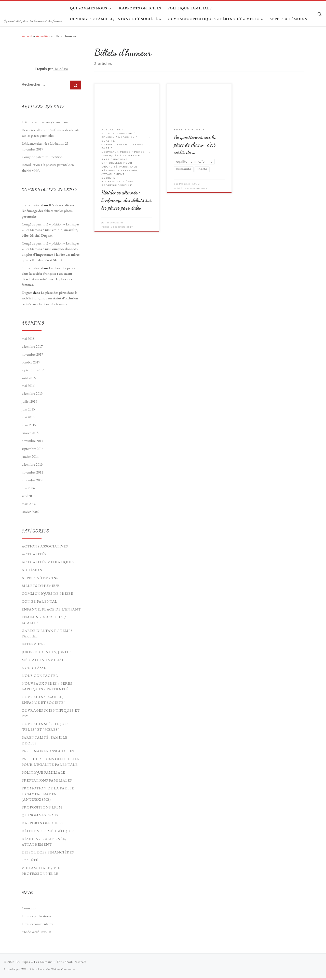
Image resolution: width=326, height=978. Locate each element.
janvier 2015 (30, 433)
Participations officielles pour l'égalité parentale (50, 762)
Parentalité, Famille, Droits (45, 740)
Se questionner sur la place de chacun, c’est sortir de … (194, 145)
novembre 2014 (32, 440)
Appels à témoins (40, 577)
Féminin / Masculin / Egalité (44, 620)
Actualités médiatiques (48, 562)
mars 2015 (29, 425)
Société (30, 860)
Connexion (29, 908)
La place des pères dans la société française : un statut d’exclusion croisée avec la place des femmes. (50, 298)
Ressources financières (48, 852)
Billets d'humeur (41, 585)
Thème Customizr (63, 969)
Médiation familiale (44, 660)
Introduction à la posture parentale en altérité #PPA (48, 167)
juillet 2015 (29, 401)
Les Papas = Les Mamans (34, 962)
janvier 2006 (30, 511)
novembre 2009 (32, 480)
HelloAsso (60, 68)
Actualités (43, 36)
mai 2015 (28, 417)
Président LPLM (189, 184)
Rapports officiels (42, 823)
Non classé (34, 667)
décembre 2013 (32, 464)
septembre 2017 (33, 370)
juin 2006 (28, 488)
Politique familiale (43, 772)
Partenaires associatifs (48, 751)
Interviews (34, 644)
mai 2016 (28, 385)
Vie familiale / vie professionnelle (41, 871)
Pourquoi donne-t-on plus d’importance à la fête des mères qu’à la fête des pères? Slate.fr (50, 254)
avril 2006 (28, 496)
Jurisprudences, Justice (48, 652)
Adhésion (32, 570)
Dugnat (27, 292)
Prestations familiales (47, 780)
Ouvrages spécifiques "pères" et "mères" (45, 727)
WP (23, 969)
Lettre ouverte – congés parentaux (45, 122)
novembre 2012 (32, 472)
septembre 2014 (33, 448)
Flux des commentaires (37, 924)
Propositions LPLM (42, 807)
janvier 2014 (30, 456)
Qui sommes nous (40, 815)
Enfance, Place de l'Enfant (51, 609)
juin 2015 (28, 409)
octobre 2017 (31, 362)
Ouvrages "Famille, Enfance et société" (43, 700)
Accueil (27, 36)
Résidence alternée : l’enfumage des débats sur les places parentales (126, 200)
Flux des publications (36, 916)
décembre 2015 (32, 393)
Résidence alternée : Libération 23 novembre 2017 (45, 146)
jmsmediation (115, 222)
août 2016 (29, 378)
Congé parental (39, 601)
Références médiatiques (48, 831)
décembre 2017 (32, 346)
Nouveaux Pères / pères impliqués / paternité (47, 686)
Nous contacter (40, 675)
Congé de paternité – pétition (42, 157)
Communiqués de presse (47, 593)
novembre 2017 (32, 354)
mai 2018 (28, 338)
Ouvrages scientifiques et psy (51, 713)
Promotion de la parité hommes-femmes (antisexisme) (48, 794)
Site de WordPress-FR (37, 931)
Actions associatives (45, 546)
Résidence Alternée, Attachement (44, 841)
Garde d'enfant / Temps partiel (47, 633)
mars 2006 (29, 503)
